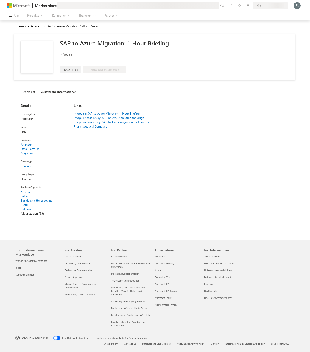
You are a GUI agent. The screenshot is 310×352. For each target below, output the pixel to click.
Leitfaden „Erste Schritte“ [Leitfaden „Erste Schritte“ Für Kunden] (78, 263)
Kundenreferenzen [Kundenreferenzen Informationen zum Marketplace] (25, 274)
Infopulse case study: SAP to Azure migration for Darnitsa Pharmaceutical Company (111, 124)
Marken (214, 343)
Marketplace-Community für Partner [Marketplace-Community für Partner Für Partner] (130, 308)
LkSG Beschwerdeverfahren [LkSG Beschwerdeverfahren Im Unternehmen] (218, 297)
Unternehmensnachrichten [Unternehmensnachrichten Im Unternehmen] (218, 270)
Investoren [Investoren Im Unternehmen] (209, 284)
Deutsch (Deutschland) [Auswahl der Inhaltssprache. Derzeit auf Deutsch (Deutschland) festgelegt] (35, 337)
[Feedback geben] (222, 5)
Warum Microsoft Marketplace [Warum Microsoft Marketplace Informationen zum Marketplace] (31, 260)
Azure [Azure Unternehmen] (158, 270)
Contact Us (130, 343)
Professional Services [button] (27, 26)
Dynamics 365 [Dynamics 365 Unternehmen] (162, 277)
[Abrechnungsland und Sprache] (270, 5)
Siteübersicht (111, 343)
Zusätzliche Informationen (58, 92)
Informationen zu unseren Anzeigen (245, 343)
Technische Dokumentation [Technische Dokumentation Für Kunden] (79, 270)
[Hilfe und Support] (230, 5)
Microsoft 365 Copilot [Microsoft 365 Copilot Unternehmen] (166, 291)
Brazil (24, 205)
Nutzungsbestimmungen (191, 343)
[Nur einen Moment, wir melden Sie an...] (297, 5)
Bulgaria (26, 209)
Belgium (26, 196)
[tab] (30, 91)
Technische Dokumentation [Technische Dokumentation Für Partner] (125, 280)
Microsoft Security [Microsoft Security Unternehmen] (164, 263)
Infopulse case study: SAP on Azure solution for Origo (109, 118)
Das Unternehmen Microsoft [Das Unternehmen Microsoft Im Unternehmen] (219, 263)
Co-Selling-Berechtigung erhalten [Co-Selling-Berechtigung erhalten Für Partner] (128, 301)
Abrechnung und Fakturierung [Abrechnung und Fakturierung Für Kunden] (80, 294)
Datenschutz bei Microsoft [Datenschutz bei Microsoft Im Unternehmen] (218, 277)
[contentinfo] (44, 26)
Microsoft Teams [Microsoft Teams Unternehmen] (163, 297)
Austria (25, 192)
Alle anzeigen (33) (32, 213)
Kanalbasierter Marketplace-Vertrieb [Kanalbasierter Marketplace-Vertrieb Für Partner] (130, 315)
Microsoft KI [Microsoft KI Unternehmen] (161, 256)
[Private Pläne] (248, 5)
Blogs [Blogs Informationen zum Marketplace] (18, 267)
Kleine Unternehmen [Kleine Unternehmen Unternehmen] (166, 304)
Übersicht (29, 92)
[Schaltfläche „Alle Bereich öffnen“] (13, 15)
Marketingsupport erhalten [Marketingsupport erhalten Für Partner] (125, 273)
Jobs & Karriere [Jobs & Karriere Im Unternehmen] (212, 256)
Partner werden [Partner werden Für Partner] (119, 256)
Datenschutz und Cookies (156, 343)
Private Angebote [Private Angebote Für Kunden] (74, 277)
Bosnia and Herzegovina (36, 200)
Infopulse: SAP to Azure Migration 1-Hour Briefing (107, 113)
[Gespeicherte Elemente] (239, 5)
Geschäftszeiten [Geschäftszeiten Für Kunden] (73, 256)
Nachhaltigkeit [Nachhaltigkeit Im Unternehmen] (211, 291)
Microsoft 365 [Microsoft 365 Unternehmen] (162, 284)
